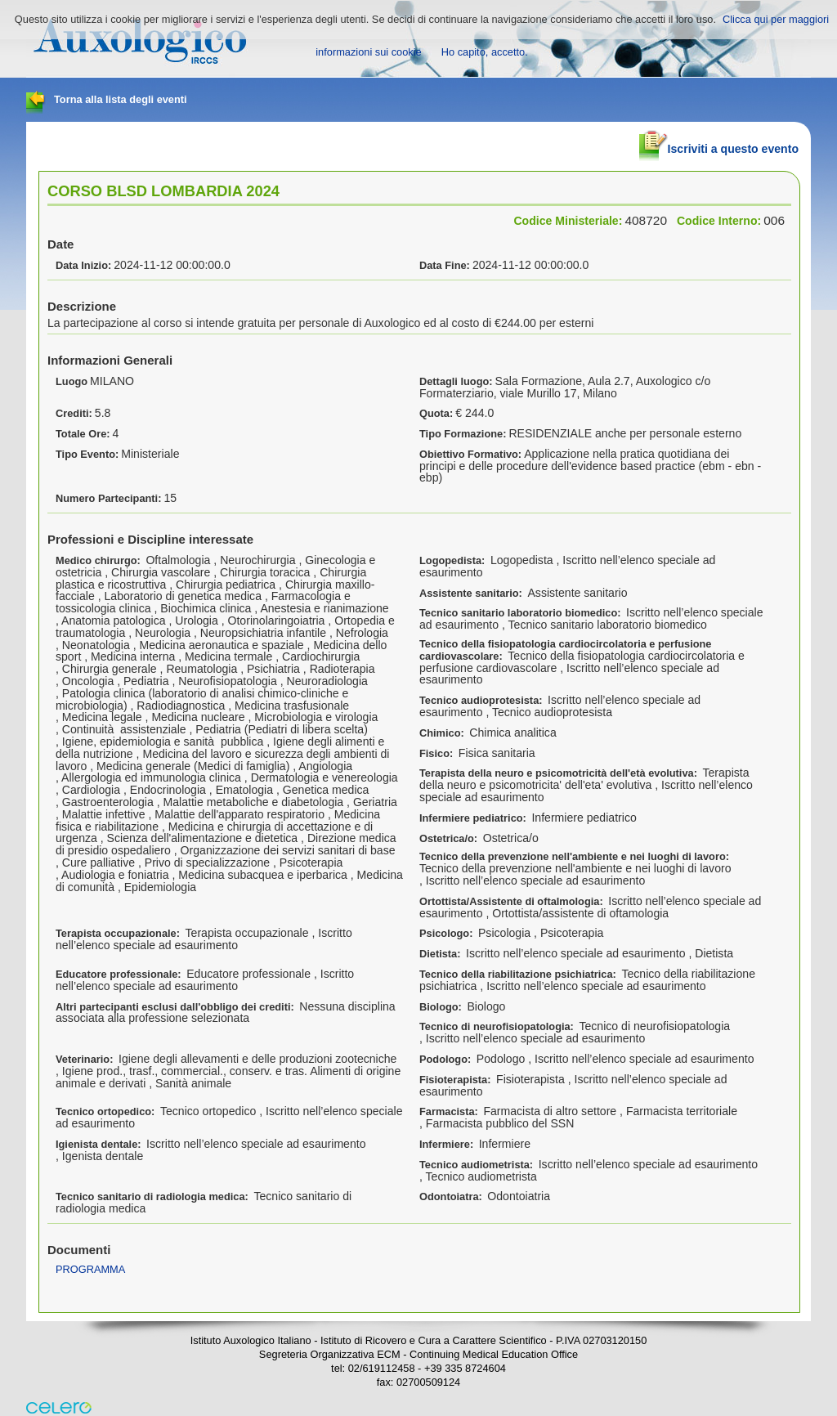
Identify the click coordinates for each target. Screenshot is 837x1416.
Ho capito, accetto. (484, 52)
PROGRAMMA (90, 1269)
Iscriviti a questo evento (719, 142)
